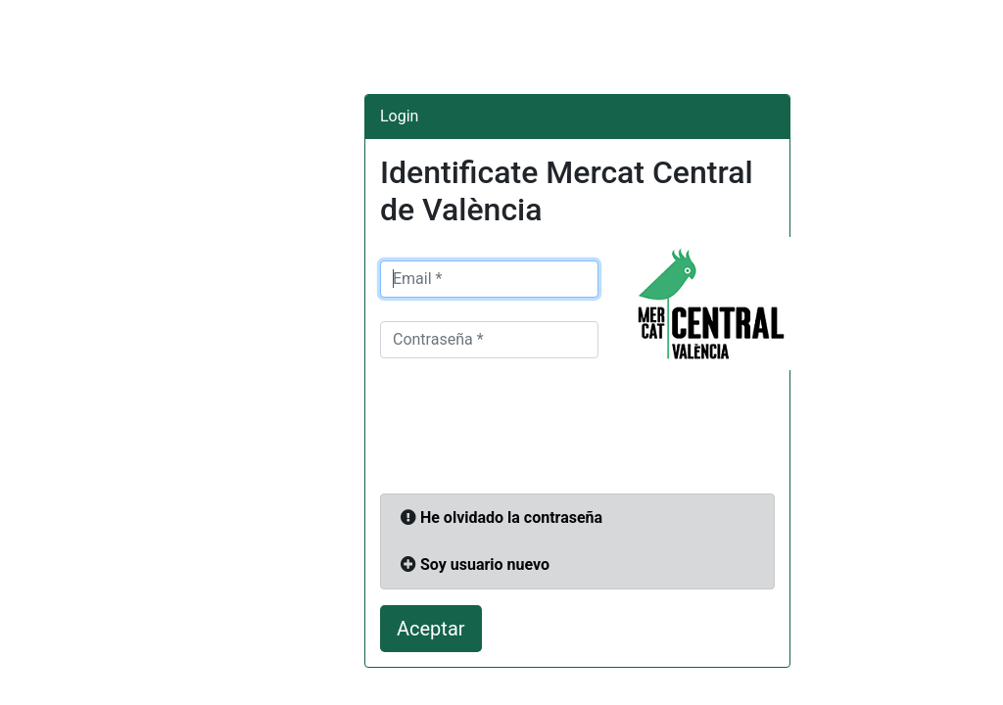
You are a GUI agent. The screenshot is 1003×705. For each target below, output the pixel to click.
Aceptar (431, 628)
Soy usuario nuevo (484, 564)
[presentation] (529, 432)
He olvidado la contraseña (511, 517)
